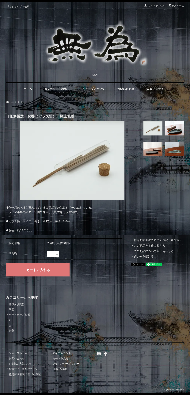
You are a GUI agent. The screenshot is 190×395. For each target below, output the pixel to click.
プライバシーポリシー (65, 363)
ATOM (63, 368)
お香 (20, 102)
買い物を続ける (144, 256)
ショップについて (93, 89)
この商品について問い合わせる (154, 251)
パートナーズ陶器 (19, 314)
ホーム (28, 89)
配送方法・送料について (23, 368)
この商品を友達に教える (149, 245)
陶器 (11, 309)
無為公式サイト (156, 89)
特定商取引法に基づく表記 (25, 374)
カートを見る (60, 358)
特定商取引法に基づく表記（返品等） (158, 240)
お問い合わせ (125, 89)
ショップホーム (18, 353)
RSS (55, 368)
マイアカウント (157, 5)
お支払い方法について (22, 363)
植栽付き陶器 (17, 304)
